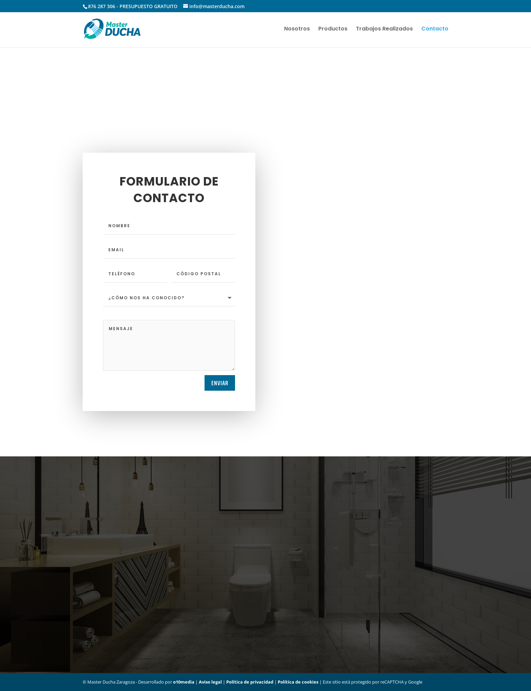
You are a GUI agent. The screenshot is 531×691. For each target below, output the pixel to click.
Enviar (219, 382)
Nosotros (297, 29)
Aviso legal (210, 682)
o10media (183, 682)
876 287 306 (101, 6)
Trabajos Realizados (384, 29)
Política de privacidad (249, 682)
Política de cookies (298, 682)
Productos (332, 29)
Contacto (434, 29)
